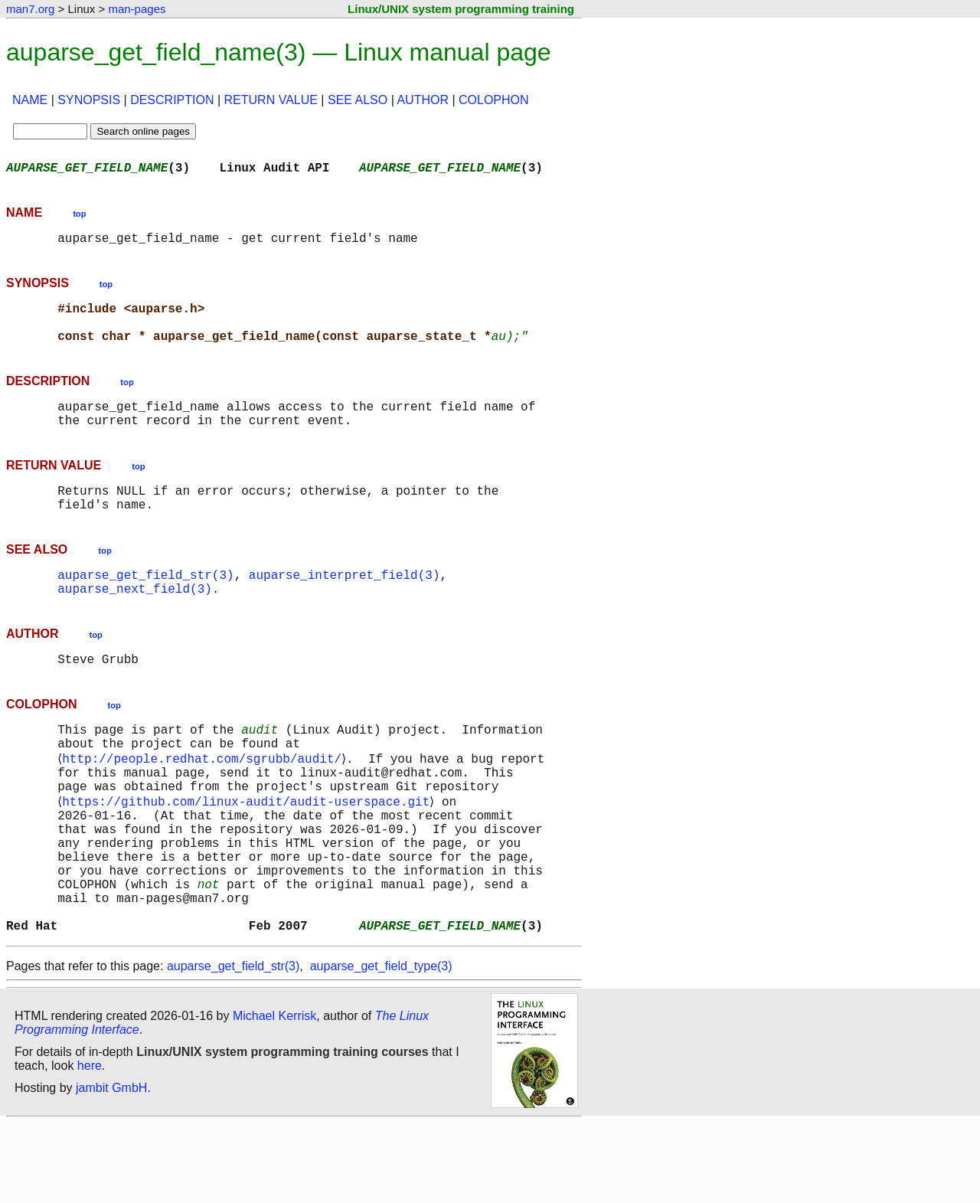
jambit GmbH (111, 1167)
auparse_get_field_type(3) (381, 1045)
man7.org (30, 8)
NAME (29, 99)
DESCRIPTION (172, 99)
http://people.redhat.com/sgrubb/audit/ (205, 802)
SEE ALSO (357, 99)
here (89, 1145)
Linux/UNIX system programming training (461, 8)
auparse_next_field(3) (134, 621)
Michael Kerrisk (274, 1095)
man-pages (136, 8)
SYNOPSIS (88, 99)
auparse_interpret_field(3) (344, 605)
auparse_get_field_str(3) (145, 605)
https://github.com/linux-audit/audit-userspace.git (249, 853)
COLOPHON (494, 99)
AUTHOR (423, 99)
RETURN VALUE (271, 99)
